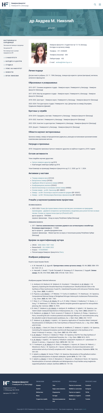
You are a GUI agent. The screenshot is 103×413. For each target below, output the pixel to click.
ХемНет (38, 388)
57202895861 (43, 250)
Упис (54, 385)
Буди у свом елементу (59, 388)
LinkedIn (87, 395)
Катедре (55, 395)
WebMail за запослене (75, 388)
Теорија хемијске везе (40, 178)
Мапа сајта (72, 399)
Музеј (37, 395)
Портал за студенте (74, 392)
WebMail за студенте (75, 395)
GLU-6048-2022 (48, 247)
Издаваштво (56, 392)
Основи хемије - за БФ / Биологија (44, 190)
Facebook (88, 385)
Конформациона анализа (41, 185)
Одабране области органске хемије (44, 183)
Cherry (61, 252)
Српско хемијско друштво (41, 162)
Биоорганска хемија (39, 180)
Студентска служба (41, 399)
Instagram (88, 388)
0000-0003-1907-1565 (46, 245)
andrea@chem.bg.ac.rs (64, 62)
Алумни (38, 385)
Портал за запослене (75, 385)
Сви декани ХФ (8, 48)
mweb (84, 409)
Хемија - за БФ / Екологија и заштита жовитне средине (52, 192)
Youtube (87, 399)
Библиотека (39, 392)
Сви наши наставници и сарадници (13, 45)
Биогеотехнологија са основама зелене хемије (48, 188)
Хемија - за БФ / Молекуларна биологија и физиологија (52, 195)
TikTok (87, 392)
